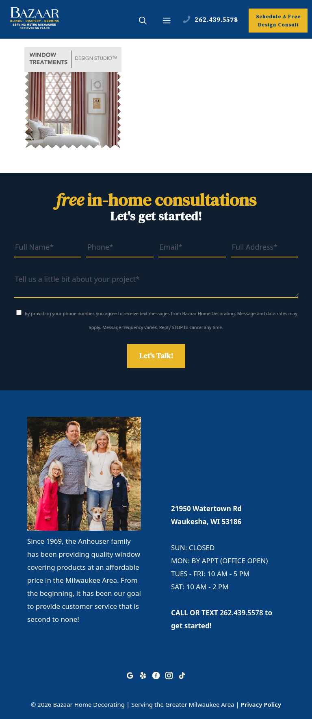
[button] (143, 21)
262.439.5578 (241, 612)
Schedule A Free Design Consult (278, 20)
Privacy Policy (261, 704)
